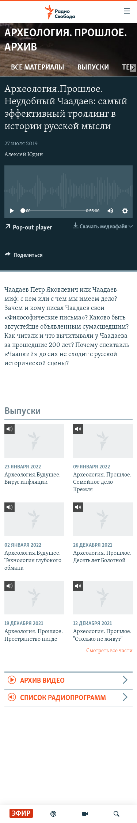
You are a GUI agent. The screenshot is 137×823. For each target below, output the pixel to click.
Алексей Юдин (23, 155)
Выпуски (93, 67)
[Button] (24, 257)
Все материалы (37, 67)
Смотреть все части (109, 651)
